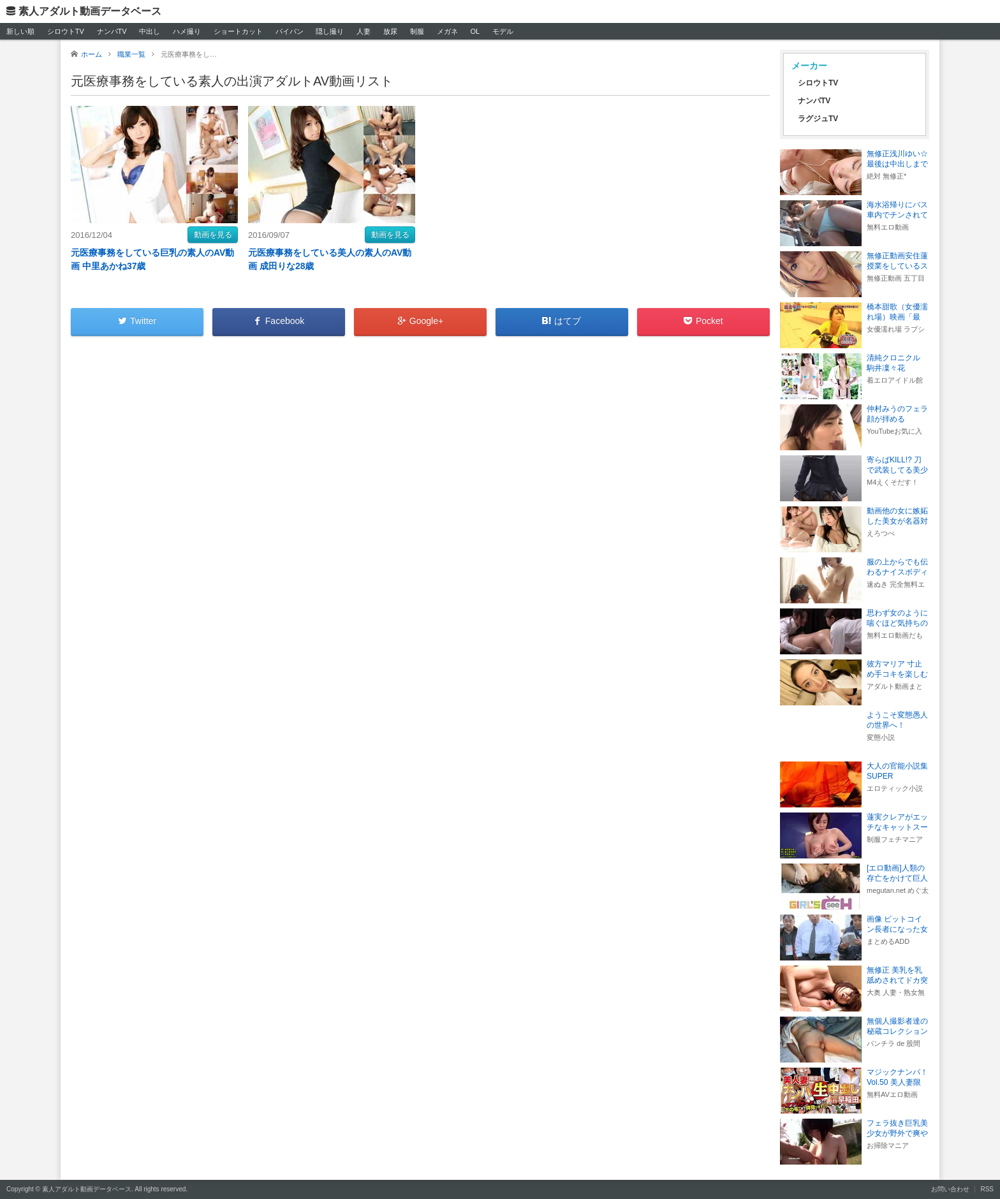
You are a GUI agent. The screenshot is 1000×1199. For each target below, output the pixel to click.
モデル (502, 31)
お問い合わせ (950, 1189)
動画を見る (213, 234)
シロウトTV (65, 31)
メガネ (447, 31)
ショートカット (238, 31)
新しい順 (20, 31)
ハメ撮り (187, 31)
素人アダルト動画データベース (89, 11)
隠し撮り (330, 31)
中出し (149, 31)
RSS (987, 1189)
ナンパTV (112, 31)
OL (475, 31)
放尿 (390, 31)
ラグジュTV (818, 118)
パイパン (290, 31)
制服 (417, 31)
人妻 (364, 31)
